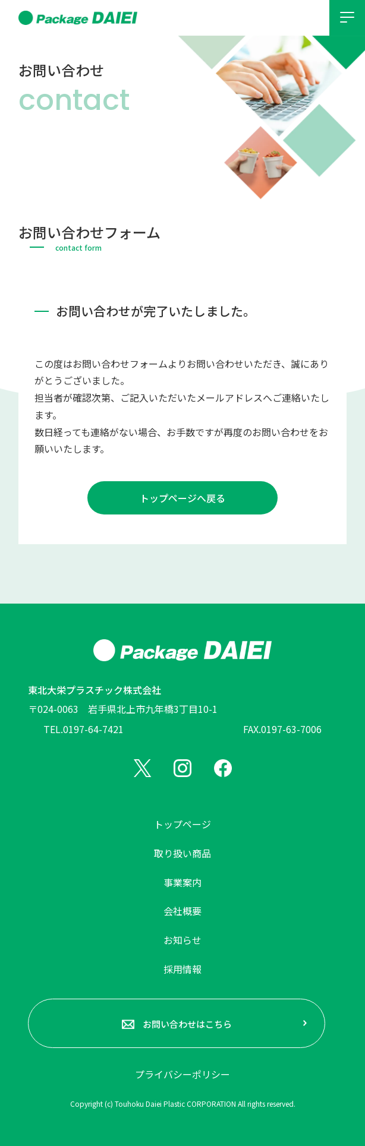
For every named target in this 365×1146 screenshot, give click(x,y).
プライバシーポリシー (182, 1074)
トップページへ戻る (182, 498)
